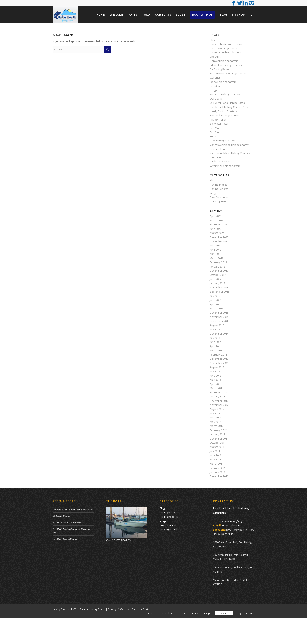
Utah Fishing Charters (222, 140)
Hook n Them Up (232, 525)
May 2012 (215, 421)
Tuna (213, 136)
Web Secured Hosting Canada (89, 609)
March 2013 (216, 388)
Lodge (213, 90)
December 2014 (219, 333)
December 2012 (219, 401)
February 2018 (218, 262)
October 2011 (218, 442)
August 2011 (217, 447)
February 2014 (218, 354)
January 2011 (217, 472)
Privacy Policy (218, 119)
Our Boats (216, 98)
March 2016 (216, 308)
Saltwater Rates (219, 123)
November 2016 (219, 287)
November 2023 (219, 241)
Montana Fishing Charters (225, 94)
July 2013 (215, 371)
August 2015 (217, 325)
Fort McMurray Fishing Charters (228, 73)
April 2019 (215, 254)
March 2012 (216, 426)
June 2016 (215, 300)
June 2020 (215, 245)
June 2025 (215, 229)
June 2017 (215, 279)
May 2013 (215, 379)
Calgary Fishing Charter (223, 48)
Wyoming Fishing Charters (225, 166)
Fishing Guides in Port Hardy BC (67, 522)
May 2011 (215, 459)
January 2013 (217, 396)
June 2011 (215, 455)
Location (215, 86)
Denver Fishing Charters (224, 61)
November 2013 (219, 363)
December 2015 (219, 312)
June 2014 (215, 342)
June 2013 (215, 375)
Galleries (215, 77)
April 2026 (215, 216)
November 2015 (219, 317)
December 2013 (219, 358)
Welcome (215, 157)
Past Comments (219, 197)
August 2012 (217, 409)
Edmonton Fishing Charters (226, 65)
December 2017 (219, 270)
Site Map (215, 128)
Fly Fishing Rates (219, 69)
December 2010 (219, 476)
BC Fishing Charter (61, 516)
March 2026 (216, 220)
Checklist (215, 56)
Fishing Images (218, 184)
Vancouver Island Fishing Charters (230, 153)
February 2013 (218, 392)
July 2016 (215, 296)
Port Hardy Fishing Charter (65, 539)
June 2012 (215, 417)
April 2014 (215, 346)
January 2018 (217, 266)
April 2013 (215, 384)
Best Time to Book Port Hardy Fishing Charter (73, 509)
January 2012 (217, 434)
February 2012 (218, 430)
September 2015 (219, 321)
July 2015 (215, 329)
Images (214, 193)
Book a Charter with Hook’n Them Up (231, 44)
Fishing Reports (219, 189)
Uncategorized (218, 201)
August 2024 (217, 233)
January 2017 (217, 283)
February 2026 (218, 224)
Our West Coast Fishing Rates (227, 103)
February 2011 (218, 468)
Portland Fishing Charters (225, 115)
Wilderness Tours (220, 161)
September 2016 (219, 291)
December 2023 (219, 237)
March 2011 (216, 463)
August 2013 (217, 367)
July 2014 (215, 338)
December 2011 (219, 438)
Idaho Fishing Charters (223, 82)
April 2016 (215, 304)
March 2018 (216, 258)
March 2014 (216, 350)
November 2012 (219, 405)
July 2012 (215, 413)
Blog (212, 40)
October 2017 (218, 275)
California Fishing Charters (225, 52)
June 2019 (215, 249)
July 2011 (215, 451)
